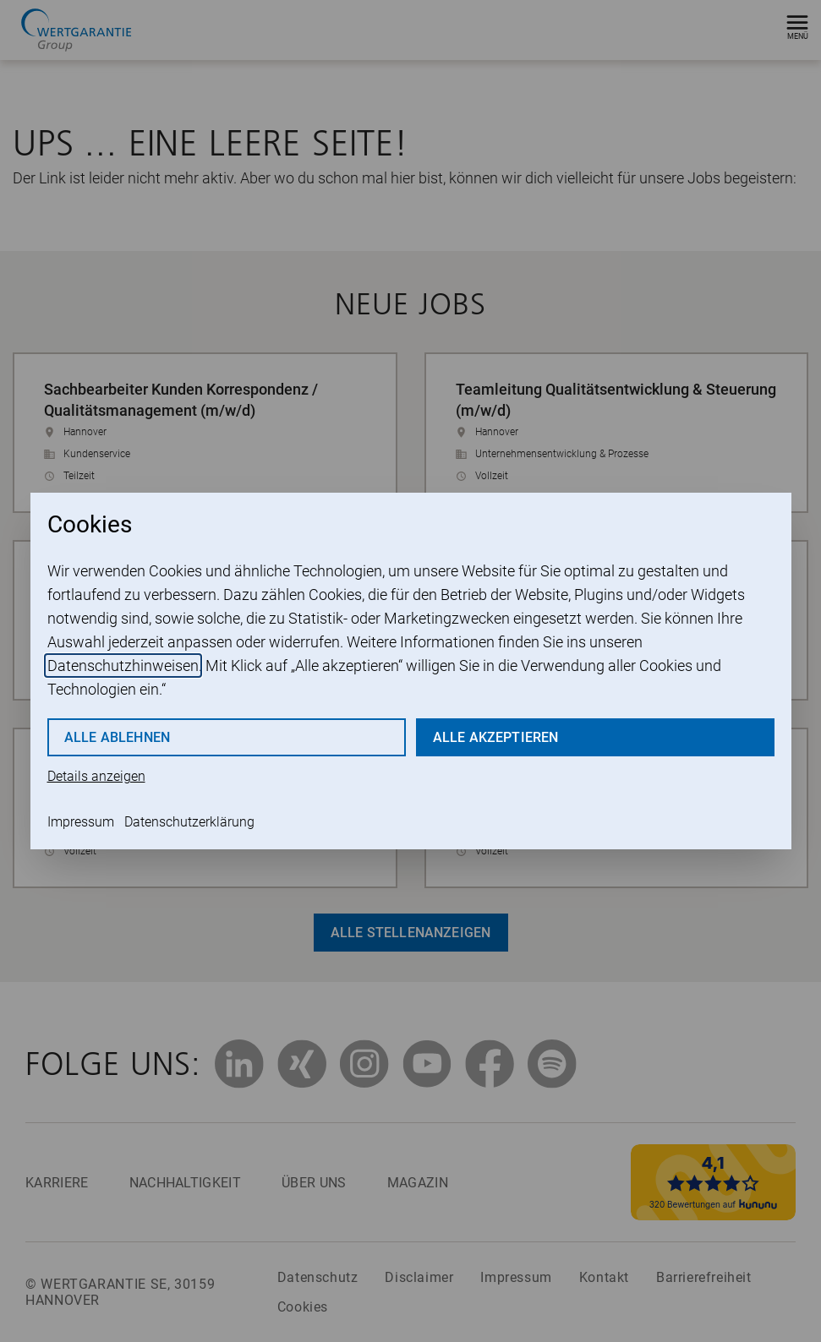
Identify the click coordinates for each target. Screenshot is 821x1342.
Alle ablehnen (117, 737)
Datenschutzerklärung (189, 822)
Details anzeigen (96, 776)
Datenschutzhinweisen (123, 665)
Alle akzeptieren (496, 737)
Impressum (80, 822)
